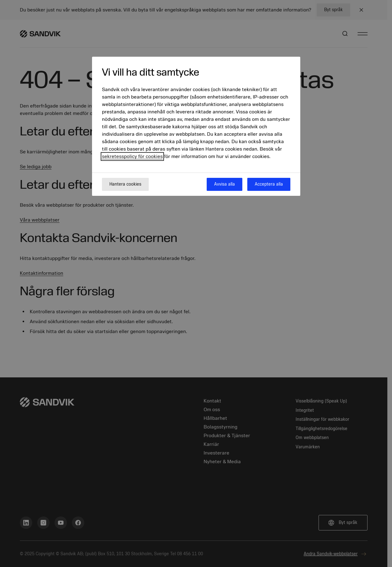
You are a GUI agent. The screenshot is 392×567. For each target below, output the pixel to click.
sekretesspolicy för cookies (132, 156)
